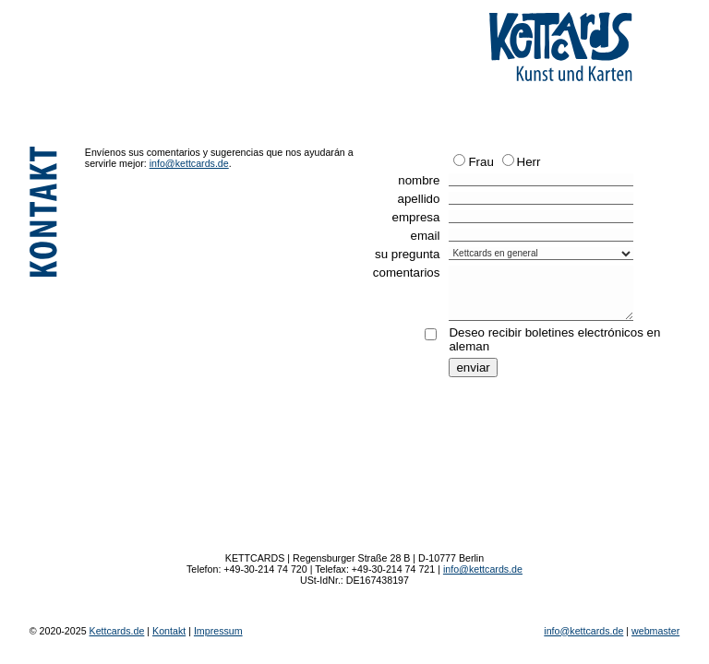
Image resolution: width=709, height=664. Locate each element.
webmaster (655, 630)
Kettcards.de (117, 630)
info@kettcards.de (189, 163)
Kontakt (169, 630)
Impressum (218, 630)
